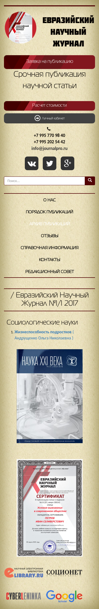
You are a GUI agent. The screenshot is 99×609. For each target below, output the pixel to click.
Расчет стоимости (49, 105)
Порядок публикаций (49, 212)
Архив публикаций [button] (49, 224)
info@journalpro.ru (49, 148)
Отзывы (49, 236)
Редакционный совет (49, 272)
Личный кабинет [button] (50, 118)
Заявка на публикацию (49, 61)
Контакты (49, 260)
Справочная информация (49, 248)
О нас (49, 200)
